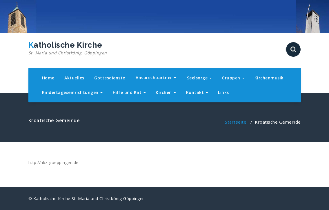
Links (223, 92)
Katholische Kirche (67, 48)
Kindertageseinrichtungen (72, 92)
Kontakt (197, 92)
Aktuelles (74, 78)
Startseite (235, 122)
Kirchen (166, 92)
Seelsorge (199, 78)
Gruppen (233, 78)
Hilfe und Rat (129, 92)
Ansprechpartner (156, 77)
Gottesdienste (109, 78)
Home (48, 78)
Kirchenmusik (269, 78)
